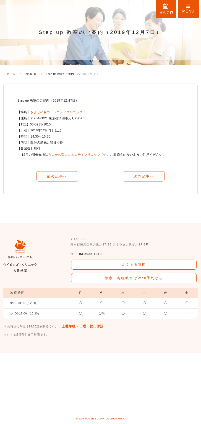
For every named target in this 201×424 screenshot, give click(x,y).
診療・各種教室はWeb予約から (134, 277)
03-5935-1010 (86, 254)
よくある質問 (134, 264)
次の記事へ (143, 176)
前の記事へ (57, 176)
